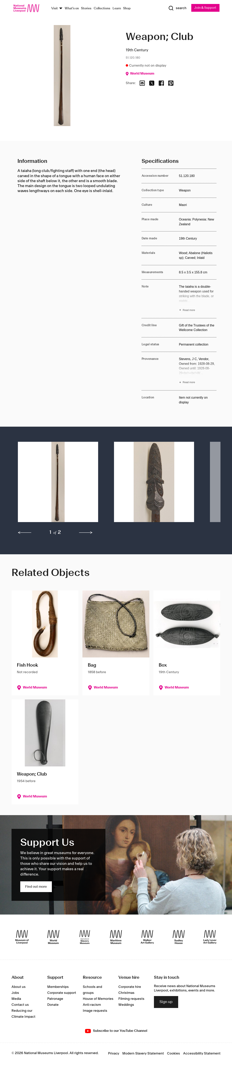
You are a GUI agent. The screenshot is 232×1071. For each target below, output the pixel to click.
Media (16, 999)
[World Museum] (53, 937)
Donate (53, 1005)
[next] (86, 533)
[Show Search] (176, 8)
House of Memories (98, 999)
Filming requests (131, 999)
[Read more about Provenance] (197, 371)
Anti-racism (92, 1005)
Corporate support (61, 993)
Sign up (166, 1002)
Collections (102, 8)
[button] (58, 484)
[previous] (24, 533)
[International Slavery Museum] (84, 937)
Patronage (55, 999)
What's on (72, 8)
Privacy (113, 1053)
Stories (86, 8)
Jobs (15, 993)
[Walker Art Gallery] (147, 937)
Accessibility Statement (201, 1053)
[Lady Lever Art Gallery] (209, 937)
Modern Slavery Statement (143, 1053)
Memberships (58, 987)
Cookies (173, 1053)
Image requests (95, 1011)
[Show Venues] (60, 8)
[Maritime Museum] (115, 937)
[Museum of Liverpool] (22, 937)
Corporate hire (129, 987)
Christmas (126, 993)
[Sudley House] (178, 937)
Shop (127, 8)
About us (19, 987)
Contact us (20, 1005)
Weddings (126, 1005)
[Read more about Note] (197, 298)
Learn (117, 8)
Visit (54, 8)
